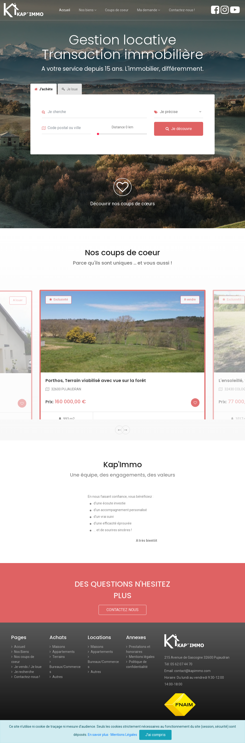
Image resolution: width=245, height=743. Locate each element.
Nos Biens (20, 652)
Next (125, 430)
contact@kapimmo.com (192, 671)
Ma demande (148, 10)
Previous (119, 430)
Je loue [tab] (70, 97)
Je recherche (22, 672)
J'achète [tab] (43, 97)
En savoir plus (98, 735)
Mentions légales (140, 657)
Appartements (62, 652)
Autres (56, 677)
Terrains (57, 657)
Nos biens (87, 10)
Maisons (57, 647)
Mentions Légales (124, 735)
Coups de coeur (116, 10)
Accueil (64, 10)
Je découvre (179, 136)
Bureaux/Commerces (65, 667)
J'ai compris (155, 734)
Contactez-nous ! (182, 10)
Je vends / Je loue (26, 667)
